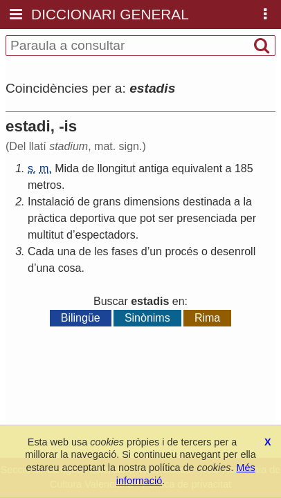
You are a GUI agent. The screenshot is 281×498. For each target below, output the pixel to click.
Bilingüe (80, 318)
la (247, 202)
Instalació (51, 202)
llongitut (117, 168)
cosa (70, 268)
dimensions (152, 202)
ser (166, 218)
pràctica (47, 218)
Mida (67, 168)
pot (147, 218)
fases (124, 251)
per (248, 218)
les (101, 251)
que (127, 218)
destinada (206, 202)
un (155, 251)
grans (106, 202)
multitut (46, 235)
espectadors (105, 235)
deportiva (92, 218)
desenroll (232, 251)
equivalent (197, 168)
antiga (153, 168)
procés (181, 251)
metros (45, 185)
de (88, 168)
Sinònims (147, 318)
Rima (207, 318)
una (66, 251)
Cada (41, 251)
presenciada (206, 218)
